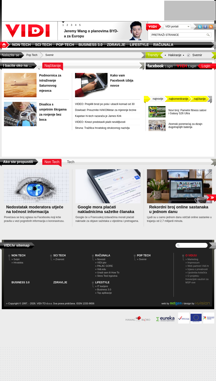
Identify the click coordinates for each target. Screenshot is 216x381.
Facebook (205, 27)
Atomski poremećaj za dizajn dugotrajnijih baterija (185, 125)
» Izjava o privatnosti (196, 269)
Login (206, 66)
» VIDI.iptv (100, 262)
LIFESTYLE (102, 282)
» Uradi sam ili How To (107, 272)
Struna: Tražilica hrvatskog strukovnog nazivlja (102, 128)
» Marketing (191, 259)
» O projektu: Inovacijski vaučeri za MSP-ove (196, 279)
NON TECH (18, 255)
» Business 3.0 (103, 289)
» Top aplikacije (103, 292)
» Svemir (142, 259)
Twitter (200, 27)
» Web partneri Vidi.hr (197, 266)
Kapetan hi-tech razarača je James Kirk (98, 116)
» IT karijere (101, 286)
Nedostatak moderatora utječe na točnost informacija (34, 209)
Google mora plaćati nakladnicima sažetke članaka (106, 209)
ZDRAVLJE (60, 282)
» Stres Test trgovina (106, 275)
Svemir (197, 55)
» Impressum (192, 262)
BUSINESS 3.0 (20, 282)
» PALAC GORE (104, 266)
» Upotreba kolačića (196, 272)
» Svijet (15, 259)
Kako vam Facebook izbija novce (121, 80)
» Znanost (58, 259)
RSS (211, 27)
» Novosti (100, 259)
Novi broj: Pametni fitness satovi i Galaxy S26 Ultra (187, 112)
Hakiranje (174, 55)
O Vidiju (191, 255)
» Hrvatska (17, 262)
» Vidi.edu (100, 269)
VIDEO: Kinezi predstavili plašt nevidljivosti (100, 122)
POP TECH (143, 255)
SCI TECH (59, 255)
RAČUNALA (102, 255)
